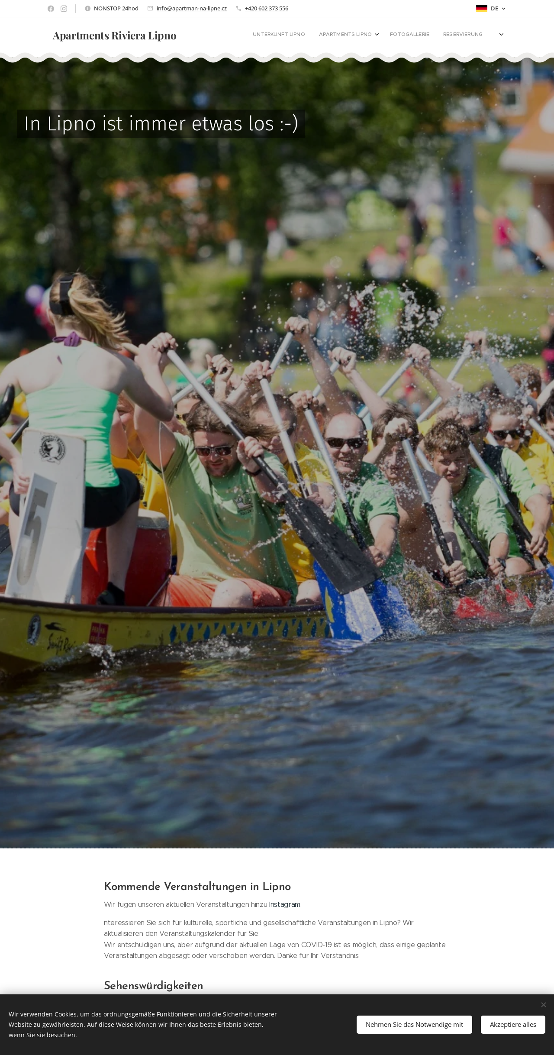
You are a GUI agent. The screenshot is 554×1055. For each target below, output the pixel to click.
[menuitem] (324, 35)
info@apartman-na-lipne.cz (192, 8)
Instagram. (285, 904)
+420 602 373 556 (266, 8)
